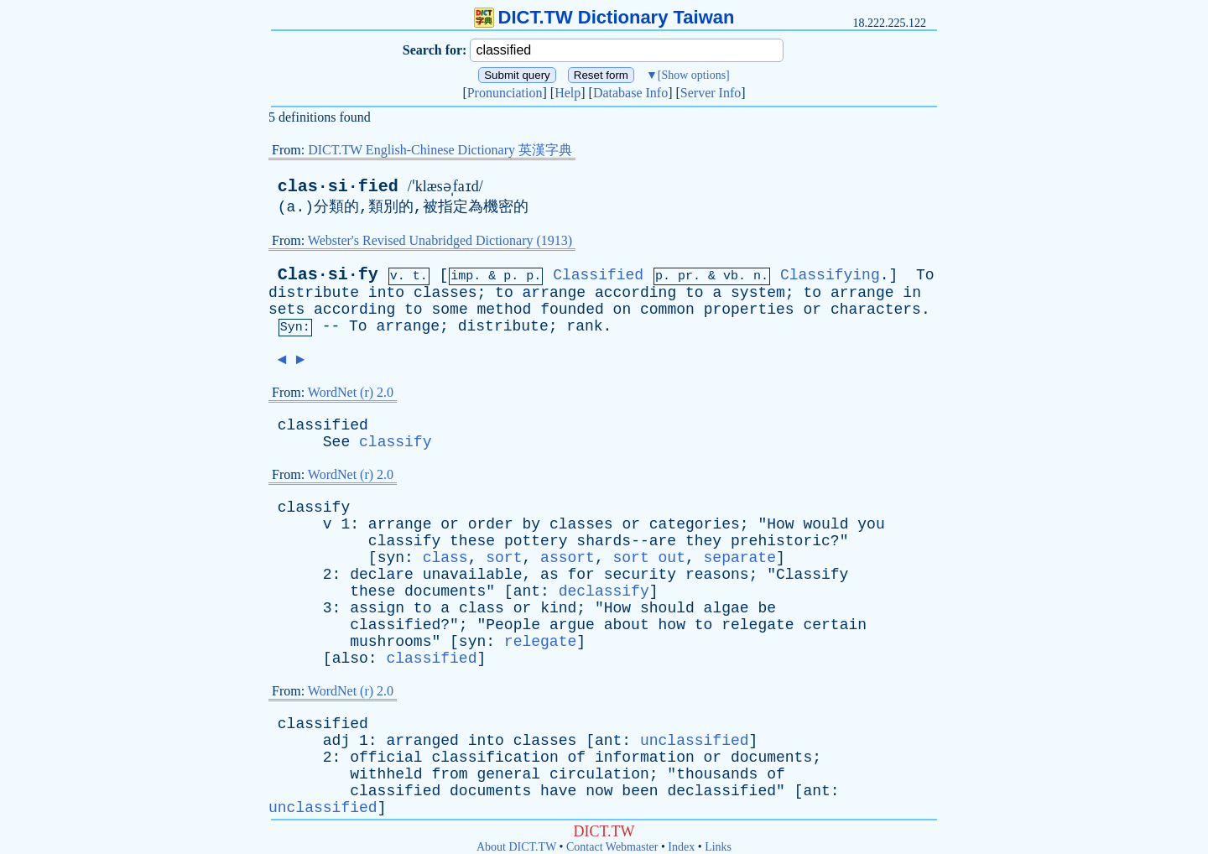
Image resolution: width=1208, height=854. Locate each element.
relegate (757, 625)
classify (395, 442)
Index (681, 847)
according (635, 292)
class (445, 557)
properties (749, 309)
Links (718, 847)
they (703, 541)
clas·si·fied (338, 186)
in (912, 292)
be (767, 608)
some (449, 309)
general (508, 774)
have (558, 791)
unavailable (473, 574)
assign (377, 608)
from (449, 774)
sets (286, 309)
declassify (604, 591)
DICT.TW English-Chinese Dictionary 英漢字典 (440, 150)
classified (323, 425)
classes (445, 292)
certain (835, 625)
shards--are (626, 541)
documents (445, 591)
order (490, 524)
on (622, 309)
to (504, 292)
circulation (599, 774)
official (386, 757)
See (336, 442)
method (504, 309)
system (758, 292)
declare (382, 574)
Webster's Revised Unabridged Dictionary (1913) (440, 240)
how (672, 625)
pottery (536, 541)
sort (504, 557)
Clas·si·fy (328, 274)
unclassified (694, 740)
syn (391, 557)
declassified (721, 791)
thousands (717, 774)
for (581, 574)
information (645, 757)
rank (584, 326)
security (640, 574)
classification (494, 757)
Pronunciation (505, 93)
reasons (717, 574)
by (532, 524)
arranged (422, 740)
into (386, 292)
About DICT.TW (516, 847)
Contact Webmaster (612, 847)
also (350, 658)
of (577, 757)
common (667, 309)
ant (526, 591)
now (599, 791)
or (812, 309)
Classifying (830, 275)
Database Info (630, 93)
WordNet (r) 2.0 (350, 392)
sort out (649, 557)
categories (694, 524)
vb (730, 276)
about (626, 625)
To (925, 275)
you (870, 524)
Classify (812, 574)
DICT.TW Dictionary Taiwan (604, 17)
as (549, 574)
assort (567, 557)
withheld (386, 774)
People (513, 625)
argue (572, 625)
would (825, 524)
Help (568, 93)
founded (572, 309)
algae (726, 608)
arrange (554, 292)
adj (336, 740)
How (780, 524)
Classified (598, 275)
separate (740, 557)
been (640, 791)
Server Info (710, 93)
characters (875, 309)
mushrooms (390, 641)
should (667, 608)
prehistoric (780, 541)
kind (558, 608)
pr (685, 276)
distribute (313, 292)
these (472, 541)
